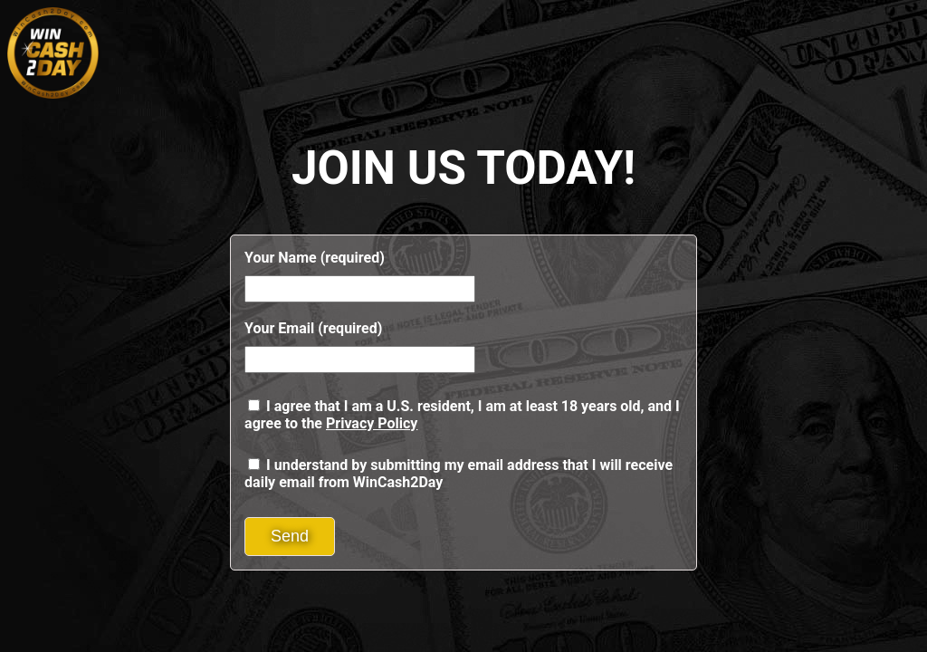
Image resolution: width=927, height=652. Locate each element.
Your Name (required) (314, 257)
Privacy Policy (371, 423)
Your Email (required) (313, 328)
